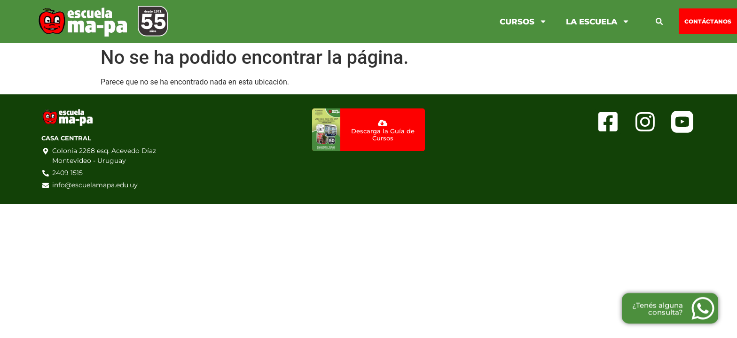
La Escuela (567, 21)
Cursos (492, 21)
